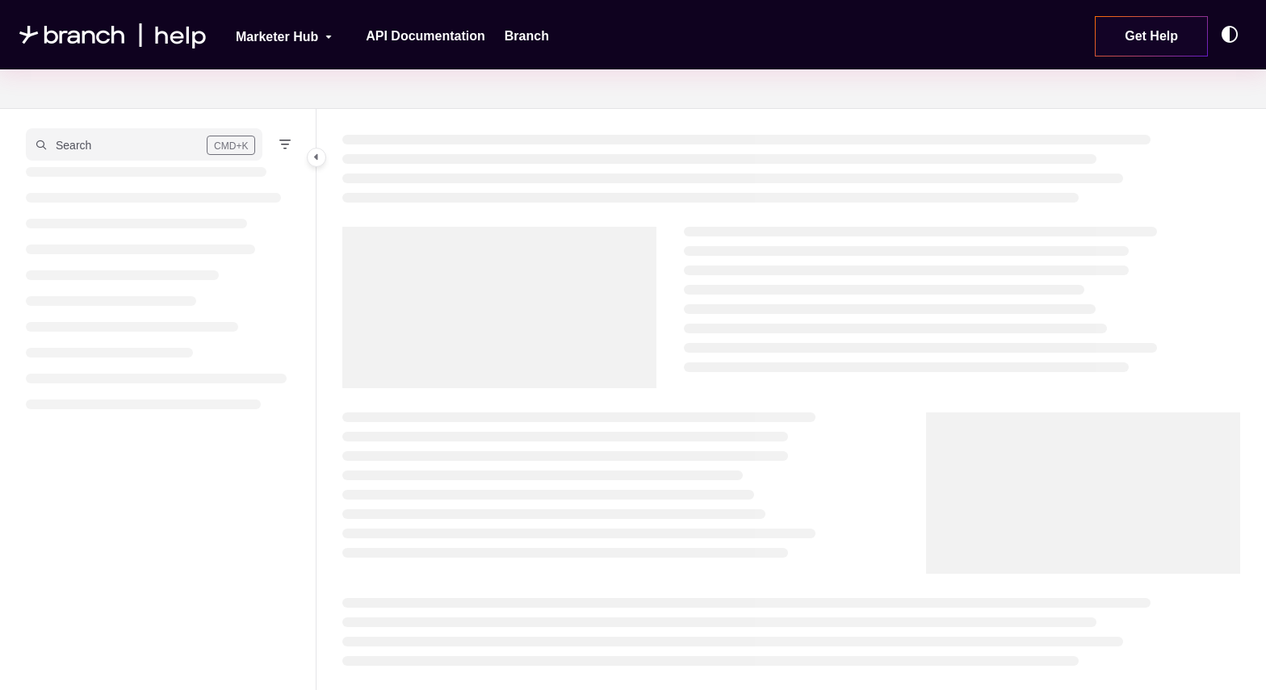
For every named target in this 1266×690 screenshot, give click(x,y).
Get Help (1151, 36)
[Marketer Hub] (273, 35)
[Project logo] (113, 35)
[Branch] (527, 36)
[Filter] (285, 144)
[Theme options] (1234, 35)
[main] (791, 399)
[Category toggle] (316, 157)
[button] (144, 144)
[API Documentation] (425, 36)
